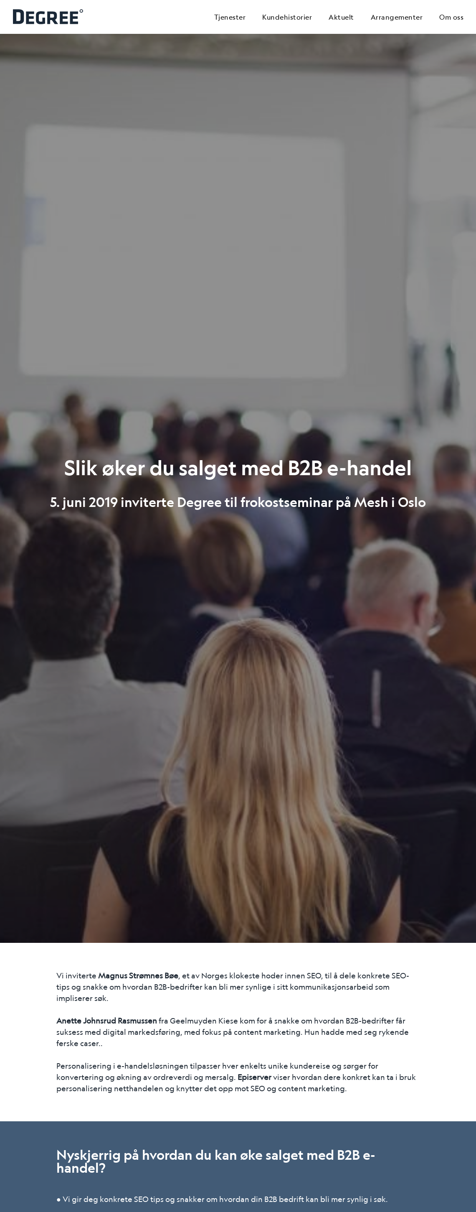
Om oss (451, 17)
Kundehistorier (287, 17)
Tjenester (230, 17)
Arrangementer (397, 17)
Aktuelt (341, 17)
